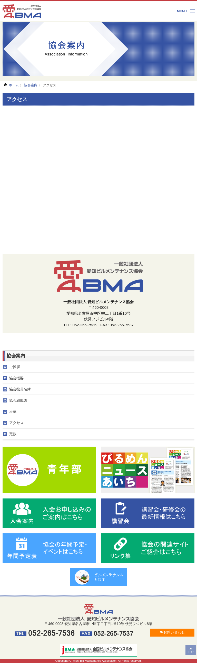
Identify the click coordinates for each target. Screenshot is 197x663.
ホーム (14, 85)
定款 (12, 434)
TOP (191, 652)
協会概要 (16, 378)
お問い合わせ (172, 632)
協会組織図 (18, 400)
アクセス (49, 85)
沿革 (12, 411)
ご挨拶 (14, 367)
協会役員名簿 (20, 389)
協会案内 (30, 85)
